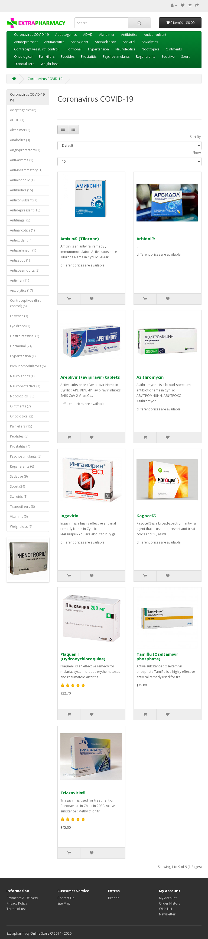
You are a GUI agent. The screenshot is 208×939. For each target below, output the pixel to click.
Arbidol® (145, 238)
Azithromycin (150, 377)
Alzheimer (107, 34)
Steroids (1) (18, 496)
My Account (168, 898)
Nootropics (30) (22, 396)
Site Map (63, 903)
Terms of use (16, 908)
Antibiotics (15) (21, 190)
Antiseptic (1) (20, 260)
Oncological (23, 56)
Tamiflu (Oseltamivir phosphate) (157, 656)
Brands (113, 898)
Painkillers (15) (21, 426)
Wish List (165, 908)
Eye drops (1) (20, 326)
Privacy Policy (16, 903)
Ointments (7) (20, 406)
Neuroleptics (125, 49)
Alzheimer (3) (20, 130)
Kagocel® (146, 515)
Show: (197, 152)
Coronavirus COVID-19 (31, 34)
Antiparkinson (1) (23, 250)
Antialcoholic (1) (22, 180)
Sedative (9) (19, 476)
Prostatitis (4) (20, 446)
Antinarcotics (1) (22, 230)
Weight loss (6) (21, 526)
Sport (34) (17, 486)
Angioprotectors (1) (25, 150)
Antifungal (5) (20, 220)
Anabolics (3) (20, 140)
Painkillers (46, 56)
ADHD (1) (17, 120)
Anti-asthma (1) (21, 160)
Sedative (168, 56)
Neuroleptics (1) (22, 376)
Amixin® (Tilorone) (79, 238)
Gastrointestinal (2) (24, 336)
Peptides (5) (19, 436)
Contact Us (65, 898)
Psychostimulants (116, 56)
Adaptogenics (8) (23, 110)
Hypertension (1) (22, 356)
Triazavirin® (73, 792)
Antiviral (129, 42)
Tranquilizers (24, 64)
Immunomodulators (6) (28, 366)
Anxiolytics (150, 42)
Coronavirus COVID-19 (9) (27, 97)
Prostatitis (88, 56)
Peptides (67, 56)
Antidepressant (26, 42)
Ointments (174, 49)
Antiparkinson (105, 42)
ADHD (88, 34)
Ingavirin (69, 515)
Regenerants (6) (22, 466)
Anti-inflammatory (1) (26, 170)
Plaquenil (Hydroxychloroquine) (82, 656)
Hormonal (74, 49)
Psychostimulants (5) (25, 456)
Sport (185, 56)
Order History (169, 903)
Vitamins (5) (19, 516)
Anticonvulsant (155, 34)
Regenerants (145, 56)
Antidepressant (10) (25, 210)
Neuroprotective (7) (25, 386)
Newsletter (167, 914)
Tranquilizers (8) (22, 506)
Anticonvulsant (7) (23, 200)
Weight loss (49, 64)
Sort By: (196, 136)
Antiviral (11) (19, 280)
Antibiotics (129, 34)
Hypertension (98, 49)
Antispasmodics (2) (24, 270)
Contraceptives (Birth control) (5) (26, 303)
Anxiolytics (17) (21, 290)
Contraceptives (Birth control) (36, 49)
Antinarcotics (54, 42)
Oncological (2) (21, 416)
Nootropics (150, 49)
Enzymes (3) (19, 316)
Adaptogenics (66, 34)
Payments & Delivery (22, 898)
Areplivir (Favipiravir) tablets (90, 377)
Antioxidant (79, 42)
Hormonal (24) (21, 346)
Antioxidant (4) (21, 240)
